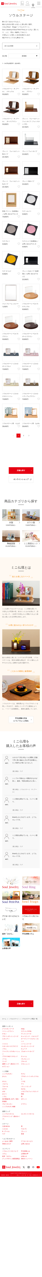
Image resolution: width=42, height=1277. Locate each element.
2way (23, 1030)
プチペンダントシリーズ (10, 1038)
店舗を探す (21, 471)
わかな (23, 1099)
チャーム (24, 1062)
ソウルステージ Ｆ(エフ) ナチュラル (30, 304)
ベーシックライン (8, 1033)
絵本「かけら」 (8, 935)
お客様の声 (6, 950)
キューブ (24, 1054)
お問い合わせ (25, 1159)
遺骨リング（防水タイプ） (10, 1072)
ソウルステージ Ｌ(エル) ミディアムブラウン (30, 393)
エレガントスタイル (28, 1128)
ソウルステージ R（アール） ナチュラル (10, 90)
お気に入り (19, 94)
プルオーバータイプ (28, 1057)
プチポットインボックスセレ (29, 1087)
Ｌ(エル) (5, 1144)
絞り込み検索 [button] (9, 46)
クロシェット (25, 1070)
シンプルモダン (7, 1083)
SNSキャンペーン (27, 1175)
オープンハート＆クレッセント (29, 1045)
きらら (4, 1086)
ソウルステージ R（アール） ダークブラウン (10, 120)
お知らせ (24, 1172)
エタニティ (6, 1044)
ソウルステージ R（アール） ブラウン (30, 90)
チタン (4, 1036)
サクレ (23, 1083)
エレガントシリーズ (28, 1052)
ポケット (24, 1112)
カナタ (4, 1099)
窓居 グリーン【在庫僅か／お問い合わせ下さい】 (11, 212)
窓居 (22, 1149)
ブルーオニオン (7, 1118)
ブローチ (24, 1068)
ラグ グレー (6, 240)
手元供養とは (25, 1167)
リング (4, 1068)
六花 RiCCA (6, 1141)
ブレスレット (25, 1065)
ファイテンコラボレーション (10, 1058)
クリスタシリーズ (8, 1030)
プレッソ (24, 1146)
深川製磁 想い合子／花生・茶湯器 (10, 1114)
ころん (4, 1110)
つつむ (23, 1091)
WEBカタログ (7, 1159)
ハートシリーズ (26, 1049)
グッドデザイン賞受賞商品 (10, 1176)
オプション (6, 1076)
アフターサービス (27, 1156)
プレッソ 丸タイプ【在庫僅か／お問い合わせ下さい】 (31, 272)
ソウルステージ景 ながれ (30, 423)
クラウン (24, 1118)
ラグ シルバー (27, 210)
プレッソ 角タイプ (28, 181)
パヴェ (4, 1054)
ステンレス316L (26, 1033)
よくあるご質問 (7, 1156)
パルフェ (5, 1094)
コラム (4, 1169)
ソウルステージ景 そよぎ (10, 423)
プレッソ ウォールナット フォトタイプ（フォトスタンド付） (30, 121)
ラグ (3, 1149)
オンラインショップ (21, 480)
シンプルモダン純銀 (9, 1120)
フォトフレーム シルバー (11, 302)
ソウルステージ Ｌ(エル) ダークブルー (10, 363)
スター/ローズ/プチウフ (10, 1052)
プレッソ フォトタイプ (30, 151)
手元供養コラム (28, 935)
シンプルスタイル (8, 1128)
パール (4, 1065)
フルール (5, 1096)
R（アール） (6, 1146)
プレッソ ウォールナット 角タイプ (10, 152)
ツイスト (5, 1049)
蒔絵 (22, 1107)
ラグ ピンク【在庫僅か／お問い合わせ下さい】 (31, 241)
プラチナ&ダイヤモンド (10, 1062)
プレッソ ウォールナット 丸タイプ (10, 182)
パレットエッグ (26, 1096)
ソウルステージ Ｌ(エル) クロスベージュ (10, 393)
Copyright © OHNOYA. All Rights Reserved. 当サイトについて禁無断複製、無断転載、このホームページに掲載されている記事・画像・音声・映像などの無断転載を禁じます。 (21, 1193)
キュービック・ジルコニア (29, 1040)
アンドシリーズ (26, 1036)
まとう (4, 1107)
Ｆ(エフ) (24, 1144)
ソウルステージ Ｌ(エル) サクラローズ (30, 363)
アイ (22, 1094)
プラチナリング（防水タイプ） (10, 1132)
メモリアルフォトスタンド (29, 1103)
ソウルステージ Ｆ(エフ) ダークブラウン (30, 333)
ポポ (3, 1102)
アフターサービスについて (10, 919)
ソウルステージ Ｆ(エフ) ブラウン (10, 333)
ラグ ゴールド (7, 270)
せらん (4, 1091)
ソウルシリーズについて (30, 919)
